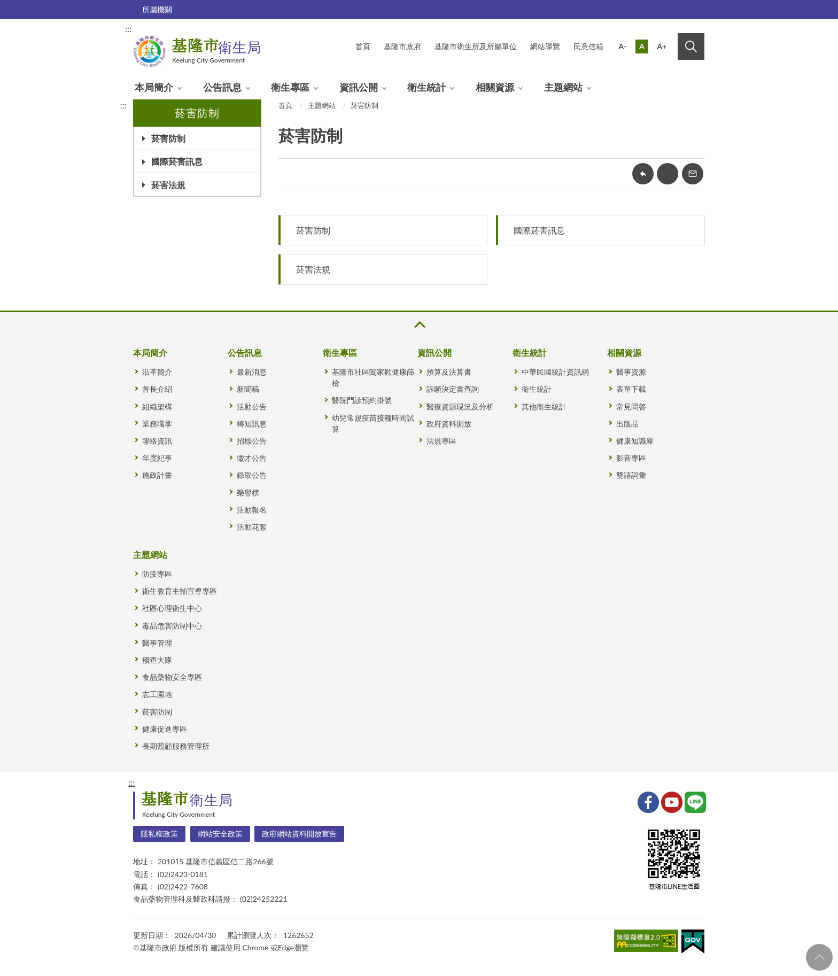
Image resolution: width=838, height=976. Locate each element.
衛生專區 (290, 87)
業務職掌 (157, 423)
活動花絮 (252, 526)
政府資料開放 (448, 423)
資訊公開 (358, 87)
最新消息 (252, 371)
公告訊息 (222, 87)
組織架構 (157, 406)
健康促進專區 (164, 728)
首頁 (285, 105)
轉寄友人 (692, 173)
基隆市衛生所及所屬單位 (475, 46)
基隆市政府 (402, 46)
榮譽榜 (248, 492)
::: (128, 29)
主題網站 (563, 87)
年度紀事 (157, 457)
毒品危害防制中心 (172, 625)
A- (623, 46)
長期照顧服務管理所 (176, 745)
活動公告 (252, 406)
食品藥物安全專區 (172, 676)
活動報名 (252, 509)
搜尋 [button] (691, 46)
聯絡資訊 (157, 440)
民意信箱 (588, 46)
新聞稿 (248, 388)
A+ (661, 46)
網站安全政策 (220, 833)
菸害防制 (168, 138)
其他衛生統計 (544, 406)
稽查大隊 (157, 659)
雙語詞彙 (631, 474)
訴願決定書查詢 (452, 388)
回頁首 (819, 957)
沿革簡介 (157, 371)
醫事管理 (157, 642)
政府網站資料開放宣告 (299, 833)
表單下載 (631, 388)
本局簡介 (154, 87)
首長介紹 (157, 388)
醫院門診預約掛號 (362, 400)
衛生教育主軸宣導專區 (179, 590)
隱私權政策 (159, 833)
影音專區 (631, 457)
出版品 (627, 423)
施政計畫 (157, 474)
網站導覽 (545, 46)
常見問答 (631, 406)
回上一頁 (643, 173)
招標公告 (252, 440)
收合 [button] (419, 324)
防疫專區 (157, 573)
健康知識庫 (635, 440)
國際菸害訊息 (177, 161)
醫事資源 (631, 371)
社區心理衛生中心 (172, 608)
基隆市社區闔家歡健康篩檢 (373, 377)
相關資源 (495, 87)
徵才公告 (252, 457)
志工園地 (157, 694)
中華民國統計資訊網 (555, 371)
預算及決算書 (448, 371)
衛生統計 (426, 87)
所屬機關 (157, 9)
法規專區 (441, 440)
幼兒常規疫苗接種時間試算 (373, 423)
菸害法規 (168, 185)
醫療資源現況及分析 (460, 406)
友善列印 (667, 173)
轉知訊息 (252, 423)
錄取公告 (252, 474)
